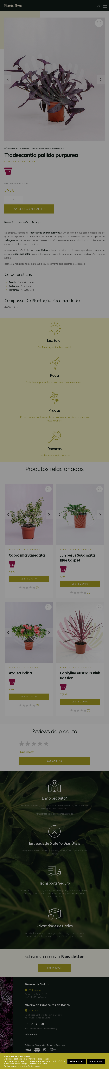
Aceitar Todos (96, 1061)
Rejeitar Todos (76, 1061)
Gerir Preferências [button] (59, 1061)
